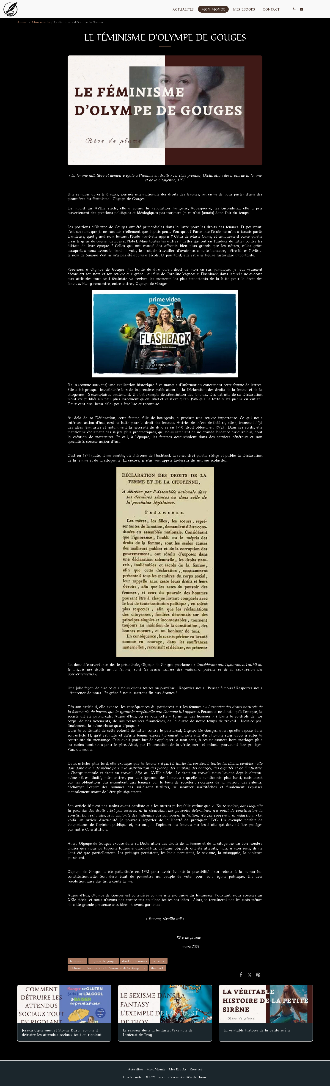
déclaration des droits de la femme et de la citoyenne (107, 968)
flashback (157, 968)
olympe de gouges (103, 960)
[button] (294, 9)
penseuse (158, 960)
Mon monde (41, 22)
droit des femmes (134, 960)
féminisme (77, 960)
